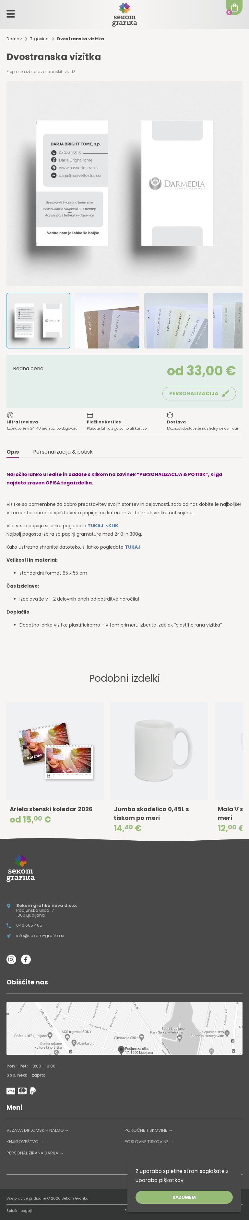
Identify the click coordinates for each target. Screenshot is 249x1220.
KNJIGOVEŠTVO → (25, 1142)
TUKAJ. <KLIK (103, 525)
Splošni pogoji (19, 1210)
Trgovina (39, 39)
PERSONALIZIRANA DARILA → (35, 1153)
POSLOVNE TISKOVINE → (149, 1142)
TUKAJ (133, 547)
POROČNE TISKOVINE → (148, 1130)
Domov (14, 39)
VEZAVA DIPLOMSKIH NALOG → (37, 1130)
